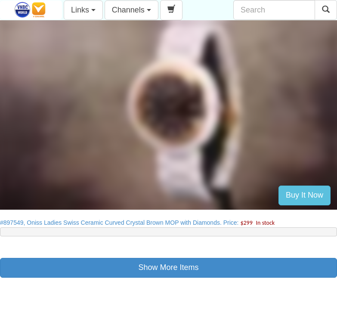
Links (83, 10)
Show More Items (168, 267)
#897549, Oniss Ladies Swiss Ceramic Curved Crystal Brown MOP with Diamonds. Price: (137, 222)
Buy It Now (304, 195)
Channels (131, 10)
